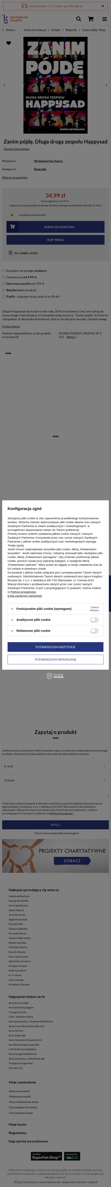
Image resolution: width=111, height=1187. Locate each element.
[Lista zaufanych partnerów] (25, 595)
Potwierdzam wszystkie (55, 647)
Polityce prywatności (23, 592)
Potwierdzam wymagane (55, 659)
